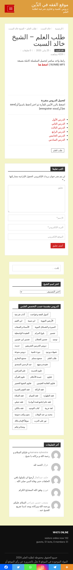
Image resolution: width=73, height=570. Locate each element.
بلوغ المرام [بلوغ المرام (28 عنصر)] (39, 333)
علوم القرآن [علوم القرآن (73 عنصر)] (20, 377)
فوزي (45, 490)
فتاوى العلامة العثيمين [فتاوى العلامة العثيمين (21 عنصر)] (46, 383)
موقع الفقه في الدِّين (49, 4)
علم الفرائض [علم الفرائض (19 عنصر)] (20, 371)
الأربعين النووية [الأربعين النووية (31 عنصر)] (47, 321)
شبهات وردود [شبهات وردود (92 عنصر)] (51, 352)
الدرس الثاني (58, 123)
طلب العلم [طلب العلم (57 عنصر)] (51, 358)
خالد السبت (60, 50)
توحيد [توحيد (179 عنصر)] (55, 339)
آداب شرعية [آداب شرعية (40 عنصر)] (20, 314)
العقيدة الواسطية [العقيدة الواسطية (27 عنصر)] (22, 333)
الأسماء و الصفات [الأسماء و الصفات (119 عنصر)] (22, 327)
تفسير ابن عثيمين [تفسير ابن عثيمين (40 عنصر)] (22, 339)
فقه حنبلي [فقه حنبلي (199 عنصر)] (19, 402)
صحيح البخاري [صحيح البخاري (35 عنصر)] (20, 358)
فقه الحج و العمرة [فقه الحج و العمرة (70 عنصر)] (22, 389)
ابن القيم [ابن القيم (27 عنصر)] (18, 321)
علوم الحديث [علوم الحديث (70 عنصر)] (36, 371)
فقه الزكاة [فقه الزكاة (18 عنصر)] (39, 389)
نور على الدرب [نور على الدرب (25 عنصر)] (40, 421)
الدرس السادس (57, 139)
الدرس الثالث (58, 127)
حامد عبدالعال (41, 477)
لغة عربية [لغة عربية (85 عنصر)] (49, 408)
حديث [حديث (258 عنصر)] (17, 346)
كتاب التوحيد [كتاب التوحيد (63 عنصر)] (34, 408)
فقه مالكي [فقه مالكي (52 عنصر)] (19, 408)
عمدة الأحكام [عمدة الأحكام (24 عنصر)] (36, 377)
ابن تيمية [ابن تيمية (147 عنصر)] (31, 321)
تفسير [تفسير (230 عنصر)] (52, 333)
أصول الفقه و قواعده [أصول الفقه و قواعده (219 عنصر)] (39, 314)
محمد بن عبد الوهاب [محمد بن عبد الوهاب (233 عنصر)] (43, 414)
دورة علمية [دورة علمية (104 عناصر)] (35, 352)
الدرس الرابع (58, 131)
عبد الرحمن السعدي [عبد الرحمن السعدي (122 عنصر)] (23, 364)
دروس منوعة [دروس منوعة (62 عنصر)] (20, 352)
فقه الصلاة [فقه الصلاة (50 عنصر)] (19, 396)
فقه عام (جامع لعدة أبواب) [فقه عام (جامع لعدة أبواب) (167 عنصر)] (40, 402)
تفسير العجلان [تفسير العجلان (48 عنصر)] (41, 339)
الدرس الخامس (57, 135)
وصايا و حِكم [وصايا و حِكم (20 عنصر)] (20, 427)
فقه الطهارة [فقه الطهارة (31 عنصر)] (49, 396)
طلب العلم (57, 150)
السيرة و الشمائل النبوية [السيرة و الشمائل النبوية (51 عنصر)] (45, 327)
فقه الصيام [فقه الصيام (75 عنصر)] (33, 396)
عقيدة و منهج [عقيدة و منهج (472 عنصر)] (42, 364)
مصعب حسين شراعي (37, 502)
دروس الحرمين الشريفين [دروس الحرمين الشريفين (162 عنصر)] (35, 346)
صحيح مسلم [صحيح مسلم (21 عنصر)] (37, 358)
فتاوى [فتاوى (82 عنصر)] (49, 377)
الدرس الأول (58, 119)
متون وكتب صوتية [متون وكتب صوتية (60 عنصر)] (22, 414)
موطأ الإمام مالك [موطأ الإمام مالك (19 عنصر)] (22, 421)
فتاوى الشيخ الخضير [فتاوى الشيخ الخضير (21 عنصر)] (23, 383)
